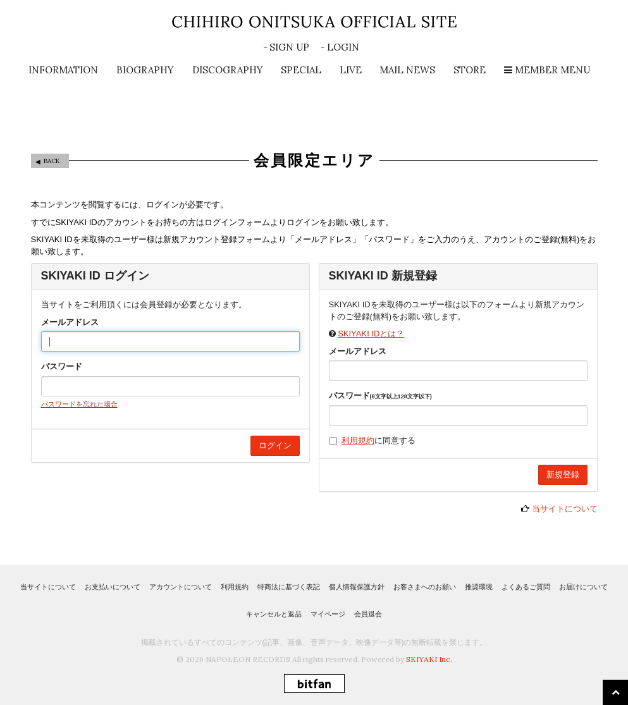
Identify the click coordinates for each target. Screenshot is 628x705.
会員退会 (368, 614)
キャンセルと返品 (274, 614)
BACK (52, 161)
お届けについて (583, 587)
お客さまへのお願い (424, 587)
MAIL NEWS (407, 70)
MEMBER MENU (547, 70)
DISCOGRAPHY (227, 70)
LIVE (351, 70)
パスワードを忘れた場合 (79, 404)
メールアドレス (70, 322)
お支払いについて (112, 587)
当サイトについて (565, 508)
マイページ (328, 614)
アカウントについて (180, 587)
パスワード (61, 366)
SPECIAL (301, 70)
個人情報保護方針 (357, 587)
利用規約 (358, 440)
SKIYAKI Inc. (429, 659)
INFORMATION (63, 70)
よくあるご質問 (526, 587)
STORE (469, 70)
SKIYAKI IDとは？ (371, 333)
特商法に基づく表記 (288, 587)
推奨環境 (479, 587)
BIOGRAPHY (145, 70)
